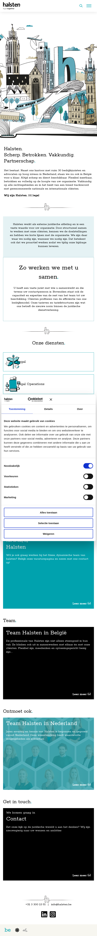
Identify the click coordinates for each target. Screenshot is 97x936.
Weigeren (48, 533)
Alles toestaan (48, 512)
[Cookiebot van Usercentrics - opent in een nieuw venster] (31, 399)
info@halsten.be (61, 904)
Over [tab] (80, 409)
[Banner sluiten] (71, 399)
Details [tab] (48, 409)
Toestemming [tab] (17, 409)
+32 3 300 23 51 (36, 904)
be (8, 930)
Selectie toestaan (48, 523)
